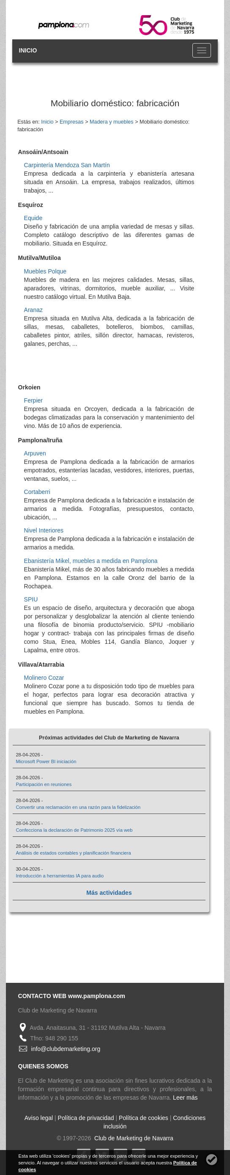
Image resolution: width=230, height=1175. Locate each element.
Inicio (47, 122)
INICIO (28, 50)
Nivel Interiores (43, 530)
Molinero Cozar (44, 677)
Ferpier (33, 400)
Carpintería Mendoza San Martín (67, 165)
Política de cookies (143, 1117)
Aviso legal (39, 1117)
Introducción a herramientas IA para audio (60, 875)
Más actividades (108, 892)
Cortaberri (37, 491)
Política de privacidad (86, 1117)
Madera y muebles (112, 122)
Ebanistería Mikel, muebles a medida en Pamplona (91, 560)
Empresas (72, 122)
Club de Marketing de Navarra (133, 1138)
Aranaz (33, 309)
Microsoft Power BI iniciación (46, 761)
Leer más (185, 1097)
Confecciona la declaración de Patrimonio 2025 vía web (74, 830)
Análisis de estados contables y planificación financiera (73, 852)
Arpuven (35, 453)
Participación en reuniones (43, 784)
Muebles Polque (45, 271)
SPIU (31, 599)
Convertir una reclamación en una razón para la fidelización (78, 807)
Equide (33, 218)
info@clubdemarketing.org (66, 1048)
